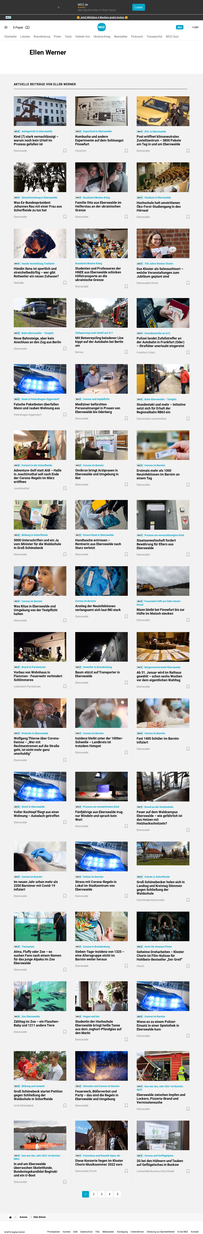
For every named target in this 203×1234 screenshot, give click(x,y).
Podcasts (137, 36)
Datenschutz (86, 1232)
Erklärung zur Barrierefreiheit (161, 1232)
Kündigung (122, 1232)
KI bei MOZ (182, 1232)
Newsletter (120, 36)
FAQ (98, 1232)
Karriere (66, 1232)
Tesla (68, 36)
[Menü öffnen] (5, 27)
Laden (139, 7)
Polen (57, 36)
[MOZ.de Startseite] (102, 27)
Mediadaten (108, 1232)
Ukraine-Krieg (102, 36)
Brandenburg (42, 36)
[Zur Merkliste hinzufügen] (64, 151)
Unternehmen (137, 1232)
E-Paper (21, 27)
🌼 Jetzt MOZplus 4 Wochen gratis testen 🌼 (102, 17)
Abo (179, 27)
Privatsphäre (53, 1232)
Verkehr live (82, 36)
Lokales (25, 36)
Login (195, 27)
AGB (75, 1232)
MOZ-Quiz (172, 36)
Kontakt (195, 1232)
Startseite (10, 36)
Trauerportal (154, 36)
